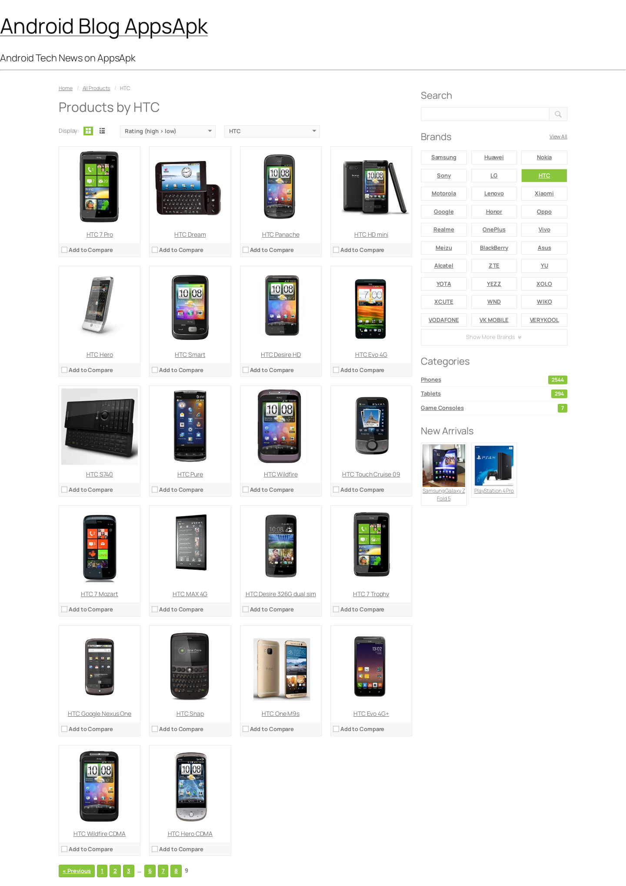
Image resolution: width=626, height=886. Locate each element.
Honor (494, 211)
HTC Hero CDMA (190, 833)
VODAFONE (444, 320)
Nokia (544, 157)
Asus (544, 248)
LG (494, 175)
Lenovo (494, 193)
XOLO (544, 284)
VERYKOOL (544, 320)
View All (558, 136)
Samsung (443, 157)
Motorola (444, 193)
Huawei (494, 157)
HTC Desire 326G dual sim (281, 594)
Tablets (494, 393)
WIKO (544, 301)
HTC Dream (190, 234)
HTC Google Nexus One (99, 713)
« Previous (77, 871)
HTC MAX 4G (190, 594)
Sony (444, 175)
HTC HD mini (371, 234)
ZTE (494, 265)
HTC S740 (99, 474)
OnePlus (494, 229)
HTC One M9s (281, 713)
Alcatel (443, 265)
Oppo (544, 211)
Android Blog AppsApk (104, 25)
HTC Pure (190, 474)
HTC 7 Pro (100, 234)
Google (443, 211)
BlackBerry (494, 248)
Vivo (544, 229)
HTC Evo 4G (371, 354)
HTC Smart (190, 354)
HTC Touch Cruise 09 (371, 474)
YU (544, 265)
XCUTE (443, 301)
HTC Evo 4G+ (371, 713)
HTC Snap (190, 713)
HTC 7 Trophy (371, 594)
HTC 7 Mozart (99, 594)
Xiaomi (544, 193)
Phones (494, 380)
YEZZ (494, 284)
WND (494, 301)
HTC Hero (100, 354)
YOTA (443, 284)
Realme (443, 229)
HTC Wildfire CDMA (99, 833)
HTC (544, 175)
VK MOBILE (493, 320)
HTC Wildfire (281, 474)
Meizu (444, 248)
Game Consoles (494, 408)
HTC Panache (281, 234)
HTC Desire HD (281, 354)
